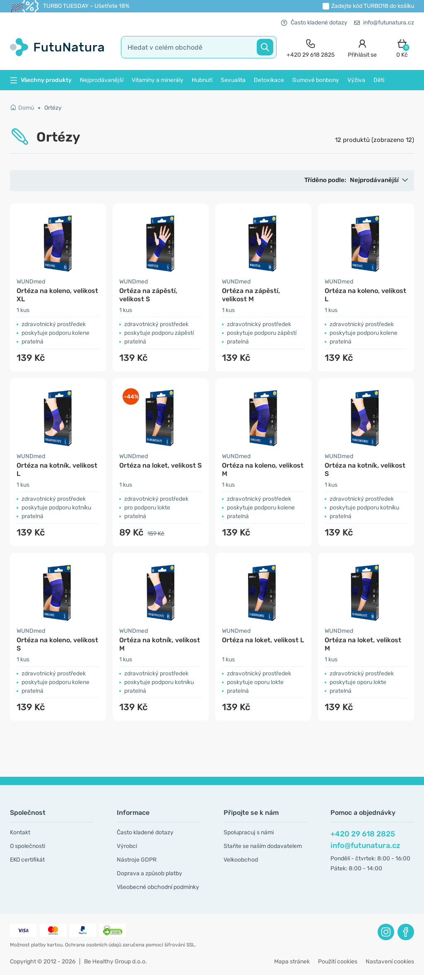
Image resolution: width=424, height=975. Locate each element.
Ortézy (53, 107)
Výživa (356, 80)
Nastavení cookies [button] (390, 961)
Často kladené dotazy (314, 22)
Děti (378, 80)
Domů (22, 107)
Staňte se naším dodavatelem (263, 846)
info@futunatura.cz (384, 22)
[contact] (311, 47)
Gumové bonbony (315, 80)
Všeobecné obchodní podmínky (158, 887)
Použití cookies (337, 961)
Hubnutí (202, 80)
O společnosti (27, 846)
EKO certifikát (27, 859)
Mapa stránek (292, 961)
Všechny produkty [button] (41, 80)
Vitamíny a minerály (157, 80)
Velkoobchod (241, 859)
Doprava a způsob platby (149, 873)
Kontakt (20, 832)
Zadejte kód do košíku (372, 6)
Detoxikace (269, 80)
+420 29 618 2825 (362, 833)
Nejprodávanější (101, 80)
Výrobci (127, 846)
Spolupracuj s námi (249, 832)
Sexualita (233, 80)
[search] (199, 47)
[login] (362, 47)
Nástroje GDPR (137, 859)
